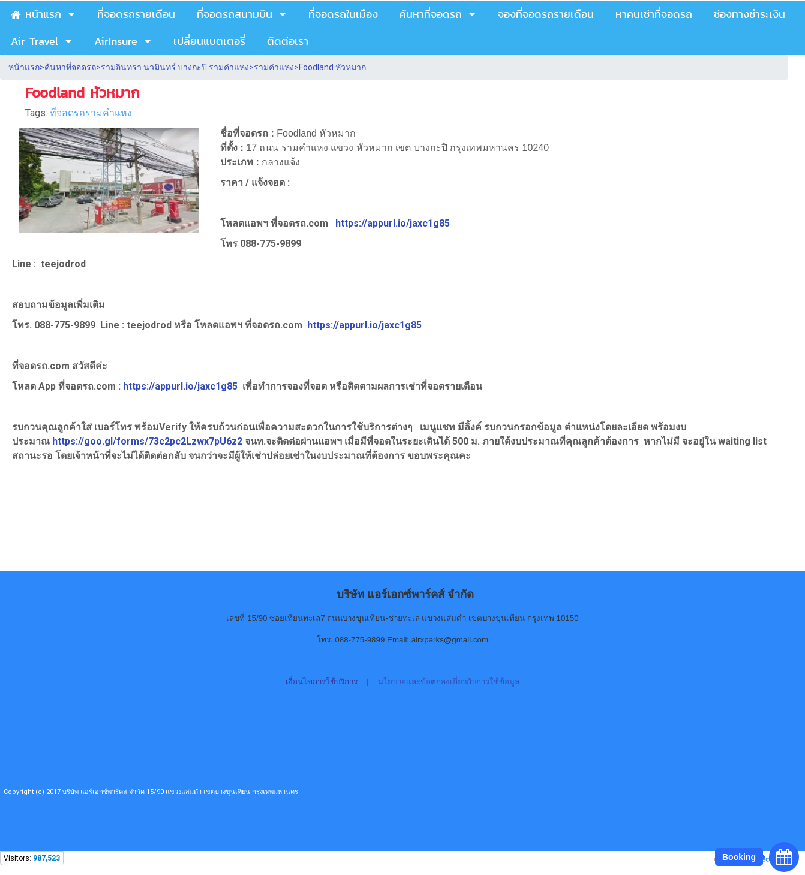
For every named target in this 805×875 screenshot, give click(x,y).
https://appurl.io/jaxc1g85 (392, 223)
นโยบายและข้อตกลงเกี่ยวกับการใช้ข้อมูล (448, 681)
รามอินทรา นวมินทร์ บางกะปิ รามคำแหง (175, 67)
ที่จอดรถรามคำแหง (91, 113)
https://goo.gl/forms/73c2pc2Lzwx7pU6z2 (148, 441)
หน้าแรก (24, 67)
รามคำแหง (274, 67)
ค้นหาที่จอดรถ (70, 67)
